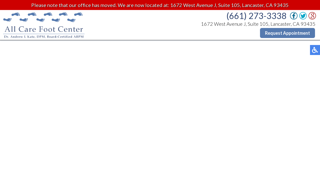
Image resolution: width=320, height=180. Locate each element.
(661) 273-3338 (256, 15)
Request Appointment (287, 33)
